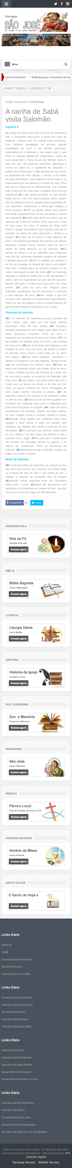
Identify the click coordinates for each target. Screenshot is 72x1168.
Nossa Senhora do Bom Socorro (20, 1079)
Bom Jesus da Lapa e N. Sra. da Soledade (24, 1131)
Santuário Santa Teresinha (16, 1057)
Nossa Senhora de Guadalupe (18, 1124)
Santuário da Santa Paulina (17, 1064)
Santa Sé (6, 944)
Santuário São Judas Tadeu (17, 1026)
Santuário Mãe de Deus (15, 1019)
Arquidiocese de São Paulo (17, 959)
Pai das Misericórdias (13, 1012)
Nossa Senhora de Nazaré (16, 1072)
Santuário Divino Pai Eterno (17, 1004)
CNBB (5, 952)
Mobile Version (49, 1162)
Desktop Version (24, 1162)
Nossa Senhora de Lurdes (16, 1117)
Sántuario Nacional (12, 1050)
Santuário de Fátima (13, 1110)
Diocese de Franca (12, 966)
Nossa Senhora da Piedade (17, 997)
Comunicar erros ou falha (16, 974)
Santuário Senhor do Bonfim (18, 1103)
